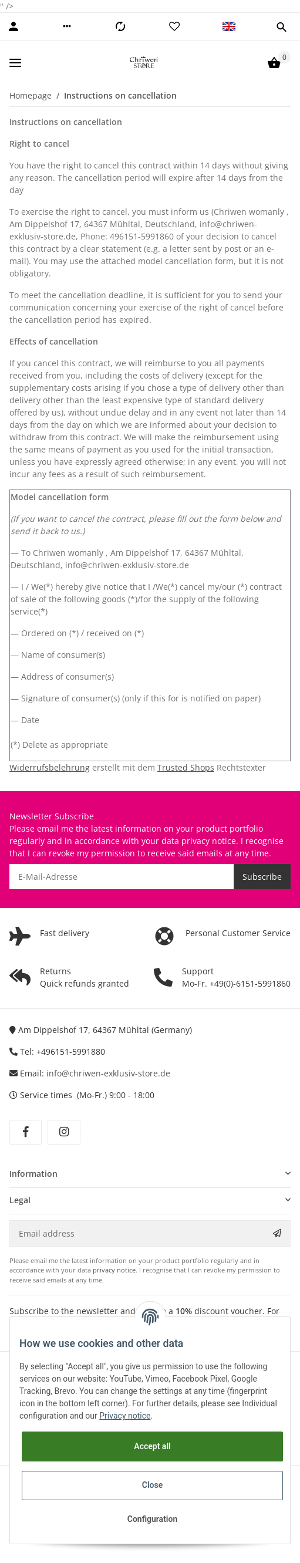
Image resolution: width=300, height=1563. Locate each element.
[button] (67, 26)
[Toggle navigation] (15, 62)
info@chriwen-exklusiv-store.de (108, 1073)
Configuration (152, 1519)
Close (152, 1485)
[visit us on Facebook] (25, 1132)
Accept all (152, 1446)
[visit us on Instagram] (64, 1132)
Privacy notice (124, 1415)
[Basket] (274, 63)
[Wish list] (174, 26)
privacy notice (208, 840)
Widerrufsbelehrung (49, 767)
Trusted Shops (185, 767)
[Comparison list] (120, 26)
